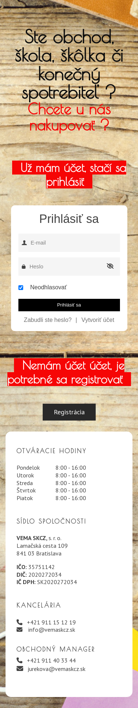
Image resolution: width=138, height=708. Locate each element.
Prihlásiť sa (69, 305)
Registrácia (69, 412)
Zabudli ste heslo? (48, 320)
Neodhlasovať (48, 287)
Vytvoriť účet (97, 320)
